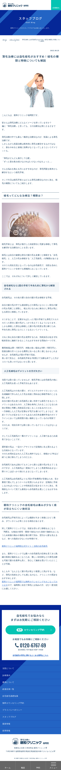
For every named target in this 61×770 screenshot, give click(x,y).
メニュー (53, 765)
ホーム (8, 767)
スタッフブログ (14, 40)
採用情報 (6, 731)
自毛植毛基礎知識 (10, 696)
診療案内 (56, 8)
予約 (38, 767)
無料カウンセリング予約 (13, 703)
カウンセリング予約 (30, 629)
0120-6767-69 (33, 645)
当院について (8, 668)
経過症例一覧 (8, 689)
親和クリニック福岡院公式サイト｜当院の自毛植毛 (25, 546)
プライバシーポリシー (12, 710)
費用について (8, 682)
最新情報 (6, 724)
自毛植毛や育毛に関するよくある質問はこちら (30, 655)
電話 (23, 767)
